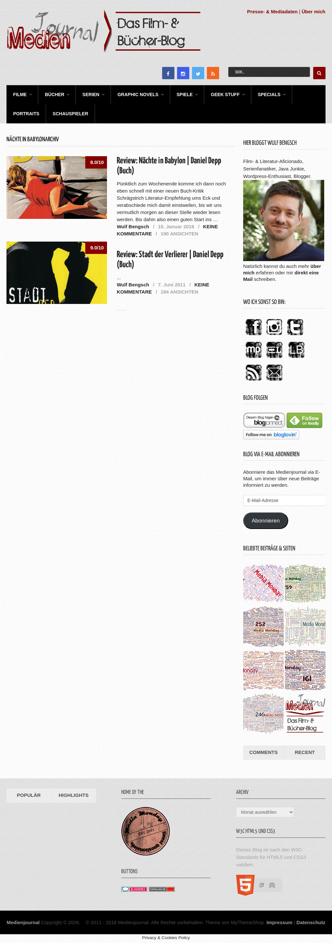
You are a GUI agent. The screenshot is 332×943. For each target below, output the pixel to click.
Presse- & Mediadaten (272, 11)
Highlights (74, 795)
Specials (269, 94)
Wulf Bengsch (133, 226)
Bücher (54, 94)
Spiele (185, 94)
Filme (20, 94)
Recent (305, 752)
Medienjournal (23, 922)
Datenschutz (310, 922)
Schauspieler (70, 113)
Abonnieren (265, 521)
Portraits (26, 113)
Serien (90, 94)
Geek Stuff (225, 94)
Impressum (279, 922)
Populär (29, 795)
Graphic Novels (137, 94)
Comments (263, 752)
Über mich (313, 11)
